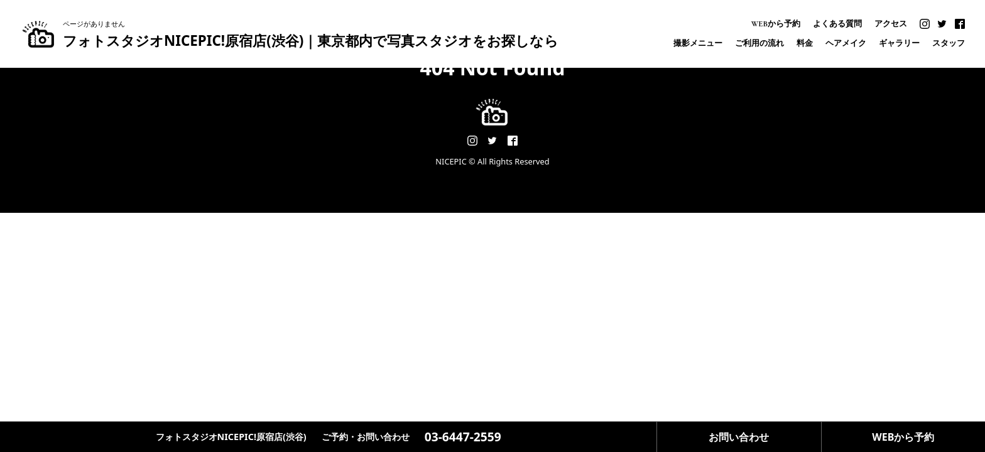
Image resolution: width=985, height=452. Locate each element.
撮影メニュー (697, 44)
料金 (805, 44)
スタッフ (948, 44)
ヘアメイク (845, 44)
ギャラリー (899, 44)
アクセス (890, 24)
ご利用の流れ (759, 44)
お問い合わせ (739, 437)
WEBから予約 (775, 24)
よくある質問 (837, 24)
